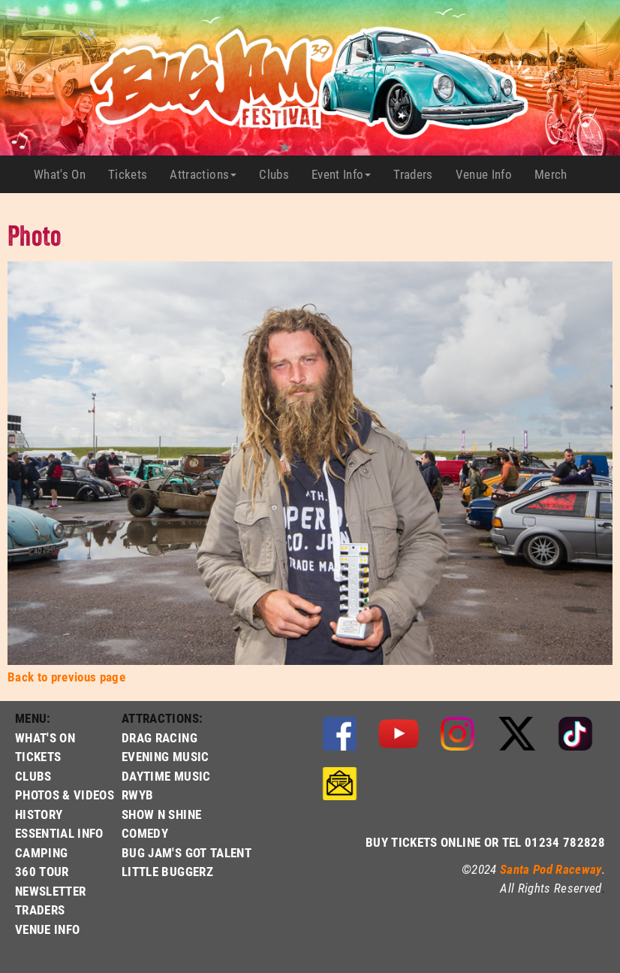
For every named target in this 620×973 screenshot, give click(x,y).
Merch (556, 174)
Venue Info (489, 174)
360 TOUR (42, 871)
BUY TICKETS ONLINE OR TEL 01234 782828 (485, 842)
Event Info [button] (341, 174)
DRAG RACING (159, 737)
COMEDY (145, 833)
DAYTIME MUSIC (166, 775)
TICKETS (38, 756)
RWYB (137, 794)
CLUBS (33, 775)
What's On (65, 174)
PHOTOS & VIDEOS (64, 794)
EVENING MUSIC (165, 756)
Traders (418, 174)
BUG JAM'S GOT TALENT (186, 852)
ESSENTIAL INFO (59, 833)
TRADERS (40, 909)
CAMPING (41, 852)
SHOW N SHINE (161, 814)
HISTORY (38, 814)
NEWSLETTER (50, 890)
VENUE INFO (47, 929)
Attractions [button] (203, 174)
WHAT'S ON (45, 737)
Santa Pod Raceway (551, 869)
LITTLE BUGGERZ (167, 871)
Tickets (133, 174)
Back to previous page (66, 676)
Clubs (279, 174)
